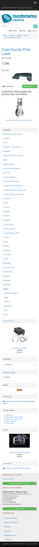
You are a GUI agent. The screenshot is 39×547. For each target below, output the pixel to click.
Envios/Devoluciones (10, 518)
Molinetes (6, 207)
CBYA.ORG (7, 254)
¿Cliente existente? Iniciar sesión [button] (19, 483)
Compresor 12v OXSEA (19, 348)
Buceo (5, 142)
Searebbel (6, 138)
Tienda (5, 310)
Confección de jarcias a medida (13, 155)
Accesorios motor (8, 267)
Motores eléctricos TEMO (11, 233)
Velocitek (6, 237)
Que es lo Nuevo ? (9, 321)
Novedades (6, 151)
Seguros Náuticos (9, 164)
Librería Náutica (8, 224)
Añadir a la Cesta (29, 86)
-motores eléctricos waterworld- (13, 186)
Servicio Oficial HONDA (10, 181)
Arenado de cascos (9, 229)
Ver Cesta (13, 31)
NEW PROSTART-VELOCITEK (19, 452)
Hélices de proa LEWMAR (11, 168)
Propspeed (6, 284)
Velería (5, 314)
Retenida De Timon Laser (14, 419)
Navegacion (7, 276)
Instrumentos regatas (10, 293)
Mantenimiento (8, 272)
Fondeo (5, 203)
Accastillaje (6, 220)
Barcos (5, 241)
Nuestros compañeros (11, 522)
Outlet (5, 160)
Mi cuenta (32, 31)
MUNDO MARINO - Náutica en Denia (17, 8)
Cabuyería (6, 250)
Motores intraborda (9, 177)
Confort (5, 259)
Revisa (23, 31)
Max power (6, 173)
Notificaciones (7, 396)
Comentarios (8, 86)
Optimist (6, 301)
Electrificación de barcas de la (12, 134)
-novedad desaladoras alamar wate (14, 190)
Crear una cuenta (8, 479)
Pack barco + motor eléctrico (12, 147)
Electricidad (7, 263)
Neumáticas (7, 280)
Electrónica (6, 198)
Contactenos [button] (19, 508)
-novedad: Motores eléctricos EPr (13, 194)
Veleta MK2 (9, 415)
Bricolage (6, 246)
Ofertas (5, 430)
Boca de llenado (11, 421)
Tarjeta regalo (7, 306)
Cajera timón (10, 423)
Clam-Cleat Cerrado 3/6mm (14, 417)
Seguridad (6, 211)
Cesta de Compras (9, 372)
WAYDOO (6, 216)
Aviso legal (7, 531)
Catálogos (7, 527)
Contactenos (8, 539)
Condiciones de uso (10, 535)
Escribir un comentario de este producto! (18, 468)
